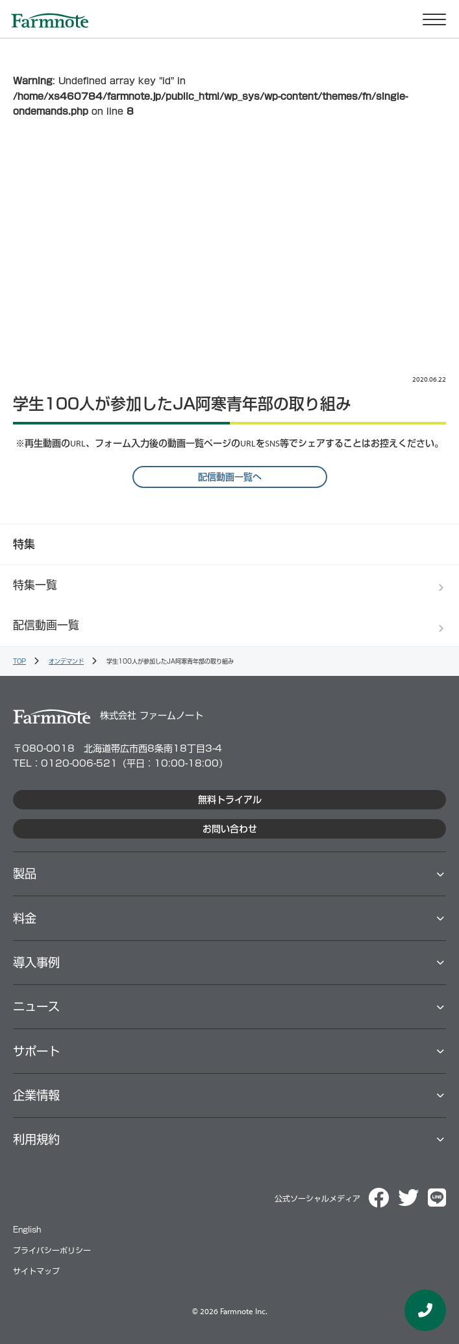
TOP (19, 661)
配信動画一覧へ (230, 477)
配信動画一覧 (46, 625)
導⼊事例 (36, 962)
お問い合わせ (230, 828)
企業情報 (36, 1095)
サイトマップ (36, 1271)
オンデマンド (66, 661)
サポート (36, 1051)
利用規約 (36, 1139)
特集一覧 (35, 584)
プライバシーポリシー (52, 1250)
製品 (24, 873)
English (27, 1229)
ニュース (36, 1006)
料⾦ (24, 918)
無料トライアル (230, 799)
